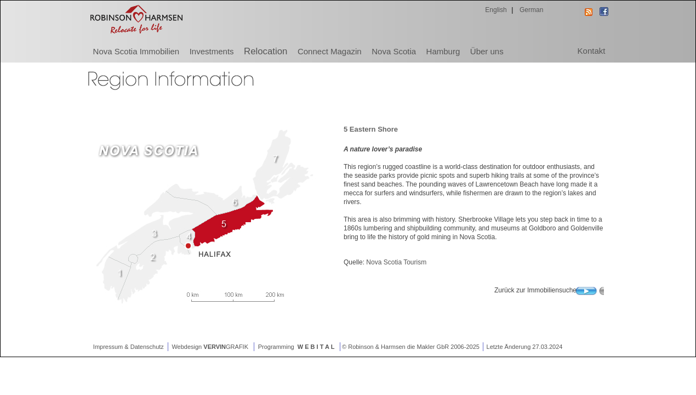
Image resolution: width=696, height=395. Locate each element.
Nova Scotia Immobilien (136, 51)
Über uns (487, 51)
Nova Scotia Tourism (396, 262)
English (495, 10)
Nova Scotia (394, 51)
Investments (212, 51)
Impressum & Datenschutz (128, 346)
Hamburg (443, 51)
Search (589, 293)
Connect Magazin (330, 51)
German (531, 10)
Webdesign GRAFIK (211, 346)
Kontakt (592, 50)
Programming (297, 346)
